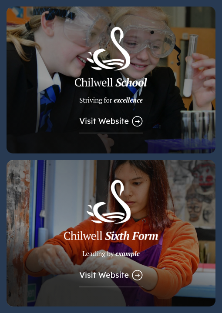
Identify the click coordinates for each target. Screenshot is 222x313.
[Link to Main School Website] (111, 80)
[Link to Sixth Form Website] (111, 233)
